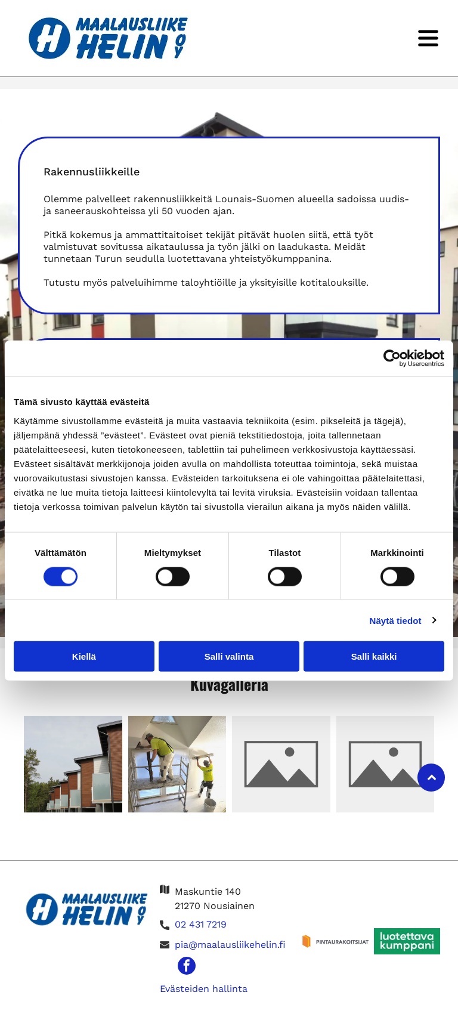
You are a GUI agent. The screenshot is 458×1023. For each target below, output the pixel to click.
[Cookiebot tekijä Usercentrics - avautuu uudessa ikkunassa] (392, 359)
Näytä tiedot (396, 621)
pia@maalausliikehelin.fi (230, 946)
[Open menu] (428, 38)
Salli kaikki (374, 657)
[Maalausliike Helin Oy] (73, 765)
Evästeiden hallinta (203, 990)
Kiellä (84, 657)
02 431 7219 (201, 926)
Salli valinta (229, 657)
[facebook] (187, 968)
